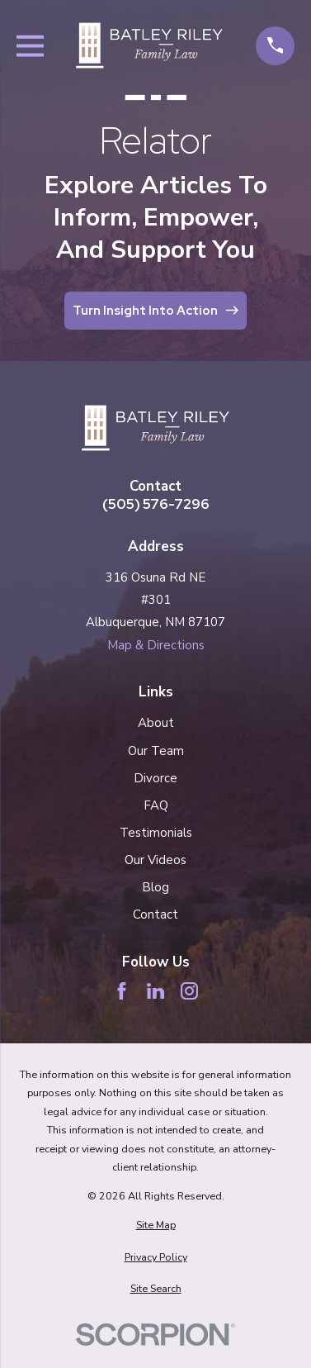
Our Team (156, 751)
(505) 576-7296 (156, 504)
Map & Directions (156, 645)
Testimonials (156, 832)
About (156, 723)
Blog (155, 887)
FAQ (156, 805)
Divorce (155, 778)
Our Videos (155, 860)
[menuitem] (155, 1225)
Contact (155, 914)
